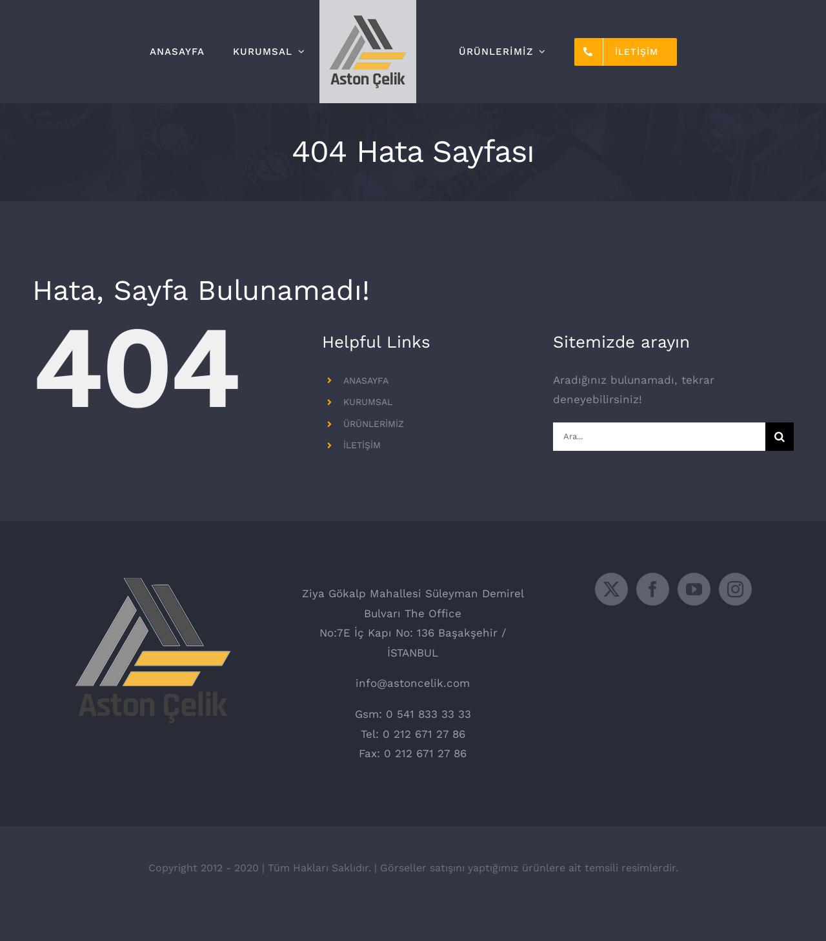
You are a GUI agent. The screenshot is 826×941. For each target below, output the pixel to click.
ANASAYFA (365, 380)
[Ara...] (659, 436)
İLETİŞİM (362, 445)
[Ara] (779, 436)
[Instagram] (735, 620)
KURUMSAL (367, 402)
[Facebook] (652, 620)
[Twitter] (611, 620)
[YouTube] (694, 620)
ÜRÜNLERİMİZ (373, 424)
